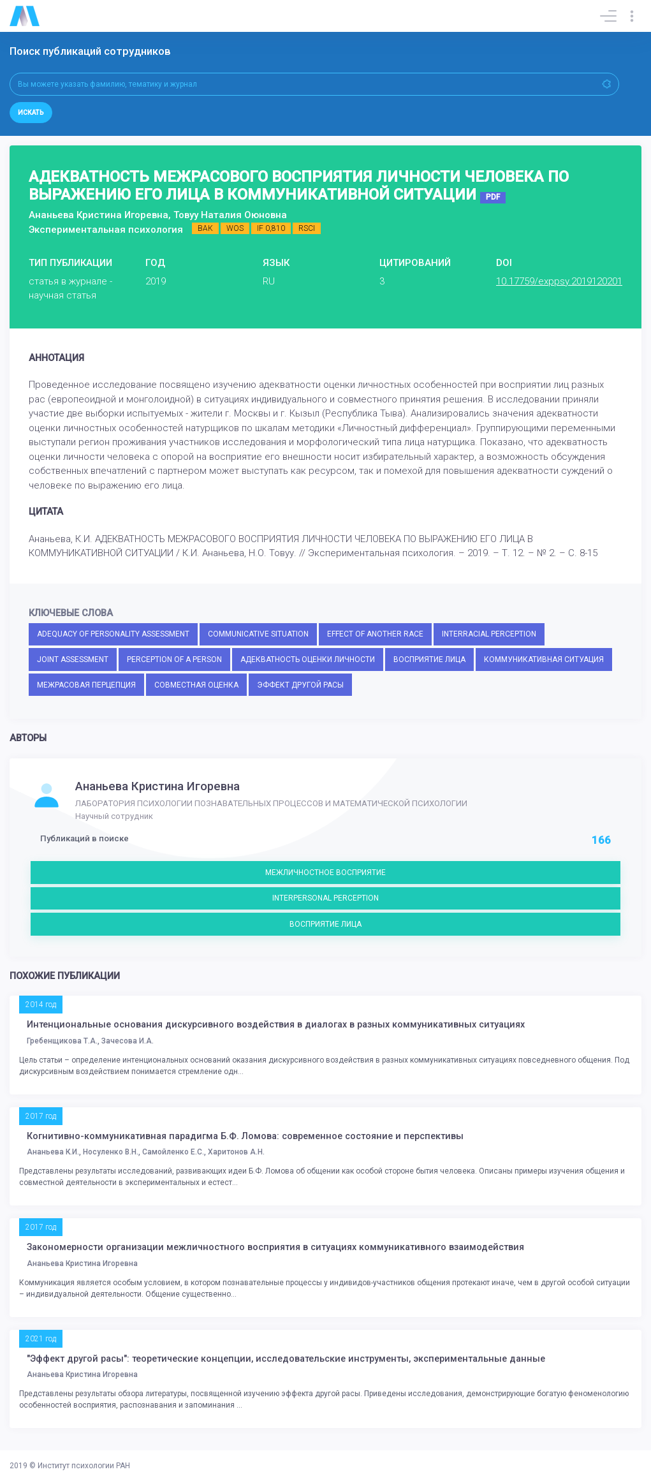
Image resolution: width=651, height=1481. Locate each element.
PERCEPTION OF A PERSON (174, 659)
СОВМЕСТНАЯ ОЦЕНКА (196, 685)
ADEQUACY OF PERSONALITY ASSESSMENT (113, 634)
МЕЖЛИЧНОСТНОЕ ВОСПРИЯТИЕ (325, 872)
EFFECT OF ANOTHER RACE (375, 634)
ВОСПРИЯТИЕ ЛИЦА (429, 659)
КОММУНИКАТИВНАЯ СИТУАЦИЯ (544, 659)
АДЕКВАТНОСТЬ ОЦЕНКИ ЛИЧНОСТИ (307, 659)
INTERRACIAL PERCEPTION (489, 634)
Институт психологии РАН (84, 1465)
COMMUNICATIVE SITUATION (258, 634)
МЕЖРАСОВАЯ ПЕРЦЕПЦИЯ (86, 685)
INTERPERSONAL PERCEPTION (325, 898)
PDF (493, 197)
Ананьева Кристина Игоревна (157, 786)
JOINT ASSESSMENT (72, 659)
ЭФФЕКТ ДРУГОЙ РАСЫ (300, 685)
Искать (31, 112)
